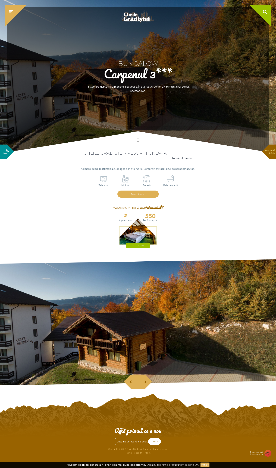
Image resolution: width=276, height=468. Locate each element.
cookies (83, 465)
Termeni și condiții (134, 452)
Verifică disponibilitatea (206, 116)
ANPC (147, 452)
